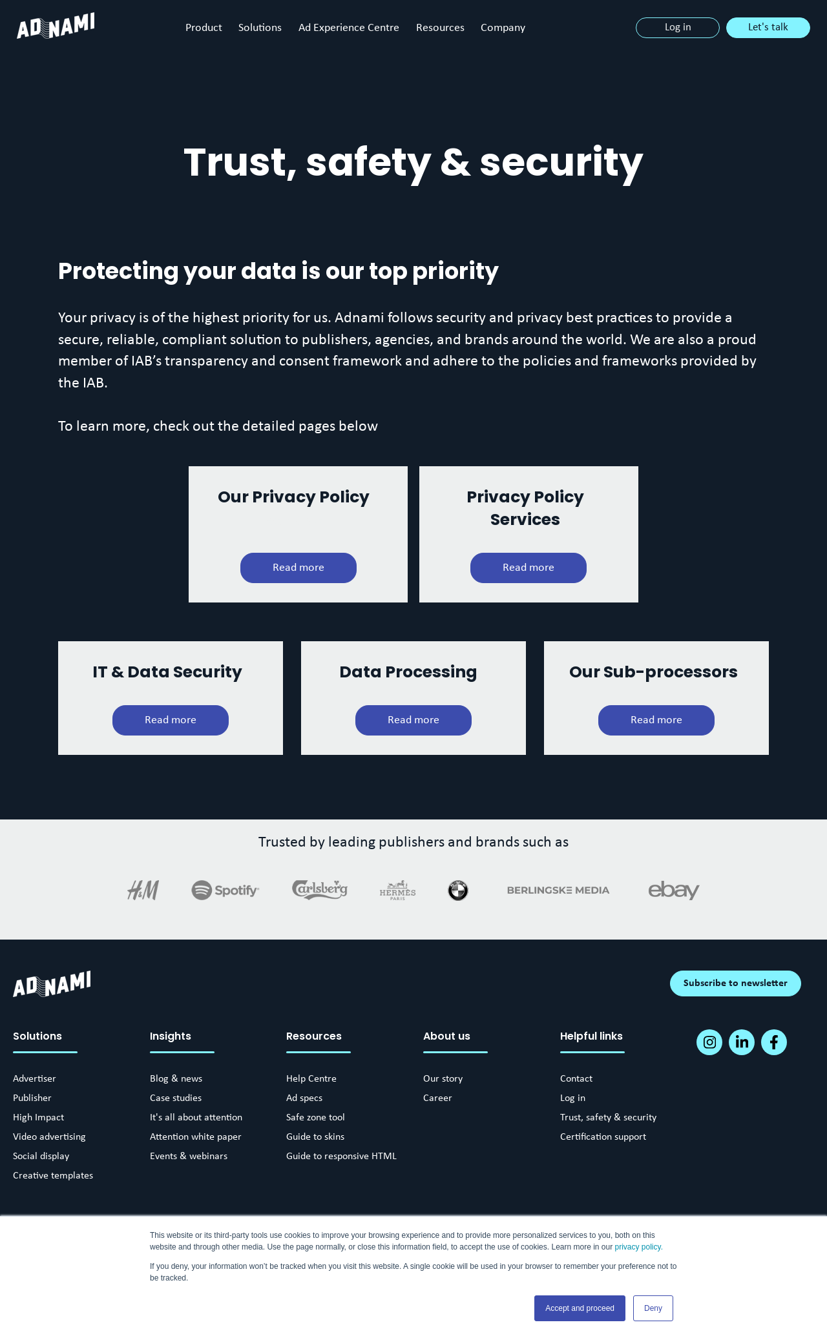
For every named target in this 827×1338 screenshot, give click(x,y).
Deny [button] (653, 1308)
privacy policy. (639, 1246)
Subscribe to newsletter (736, 983)
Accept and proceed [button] (579, 1308)
